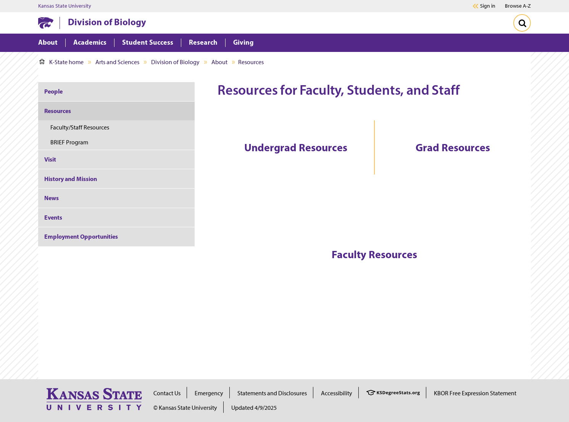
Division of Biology (107, 21)
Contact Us (167, 393)
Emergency (209, 393)
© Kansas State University (185, 407)
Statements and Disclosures (272, 393)
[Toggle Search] (522, 23)
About (219, 62)
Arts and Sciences (117, 62)
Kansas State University (64, 6)
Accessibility (336, 393)
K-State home (61, 62)
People (53, 91)
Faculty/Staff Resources (79, 127)
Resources (57, 111)
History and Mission (70, 179)
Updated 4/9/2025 (254, 407)
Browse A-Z (518, 6)
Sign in (487, 6)
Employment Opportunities (81, 236)
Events (53, 217)
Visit (50, 159)
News (51, 198)
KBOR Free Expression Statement (475, 393)
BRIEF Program (69, 142)
